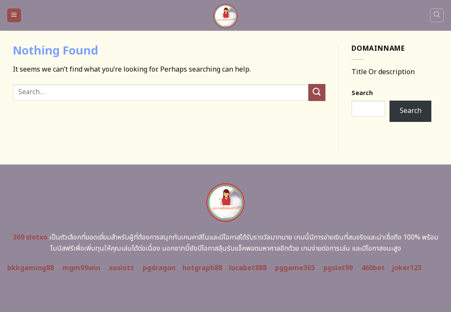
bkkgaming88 (30, 268)
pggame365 (295, 268)
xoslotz (121, 268)
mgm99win (81, 268)
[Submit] (316, 92)
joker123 (407, 268)
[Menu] (14, 16)
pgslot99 (338, 268)
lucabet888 (247, 268)
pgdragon (159, 268)
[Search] (437, 15)
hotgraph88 (202, 268)
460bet (373, 268)
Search (362, 93)
